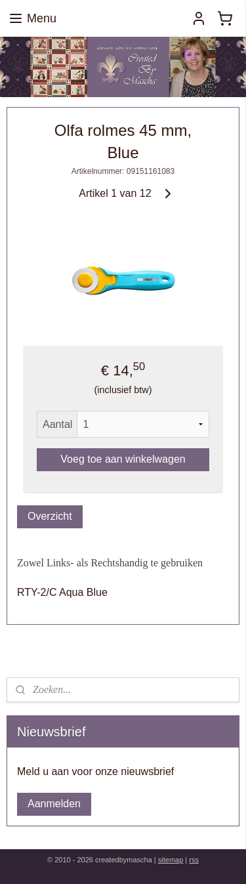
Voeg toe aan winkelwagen (122, 459)
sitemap (171, 860)
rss (194, 860)
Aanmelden (54, 803)
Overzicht (50, 516)
